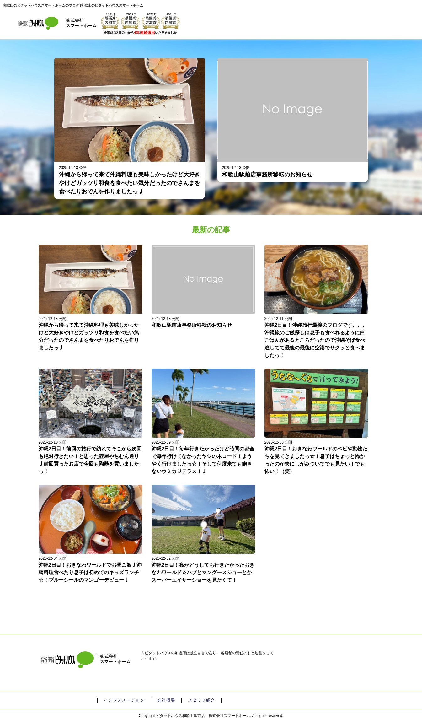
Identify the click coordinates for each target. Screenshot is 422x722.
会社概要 (165, 700)
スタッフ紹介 (200, 700)
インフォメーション (123, 700)
